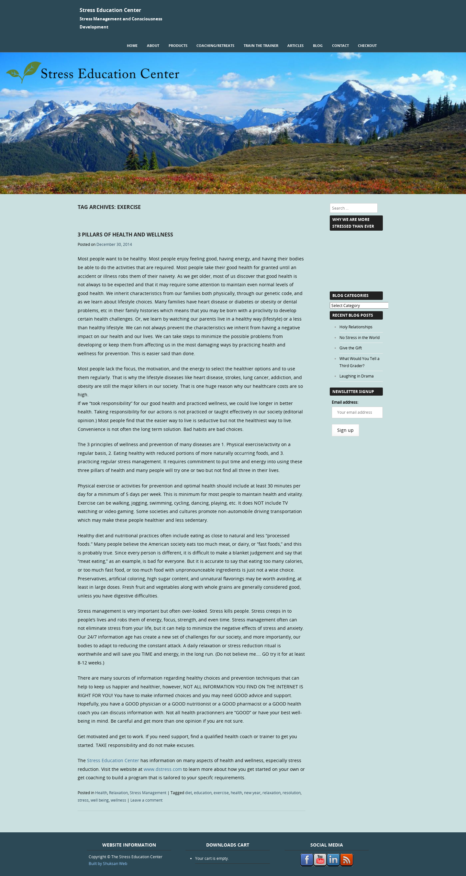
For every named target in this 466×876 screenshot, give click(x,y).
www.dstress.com (163, 769)
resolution (292, 792)
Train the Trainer (261, 45)
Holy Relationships (355, 326)
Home (132, 45)
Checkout (367, 45)
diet (188, 792)
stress (83, 800)
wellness (118, 800)
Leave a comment (146, 800)
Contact (340, 45)
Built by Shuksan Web (108, 863)
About (153, 45)
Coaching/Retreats (215, 45)
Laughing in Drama (356, 375)
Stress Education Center (110, 10)
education (203, 792)
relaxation (271, 792)
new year (252, 792)
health (236, 792)
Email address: (345, 402)
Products (178, 45)
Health (101, 792)
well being (100, 800)
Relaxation (118, 792)
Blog (318, 45)
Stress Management (148, 792)
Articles (295, 45)
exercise (221, 792)
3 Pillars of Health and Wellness (125, 234)
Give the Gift (350, 347)
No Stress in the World (359, 337)
